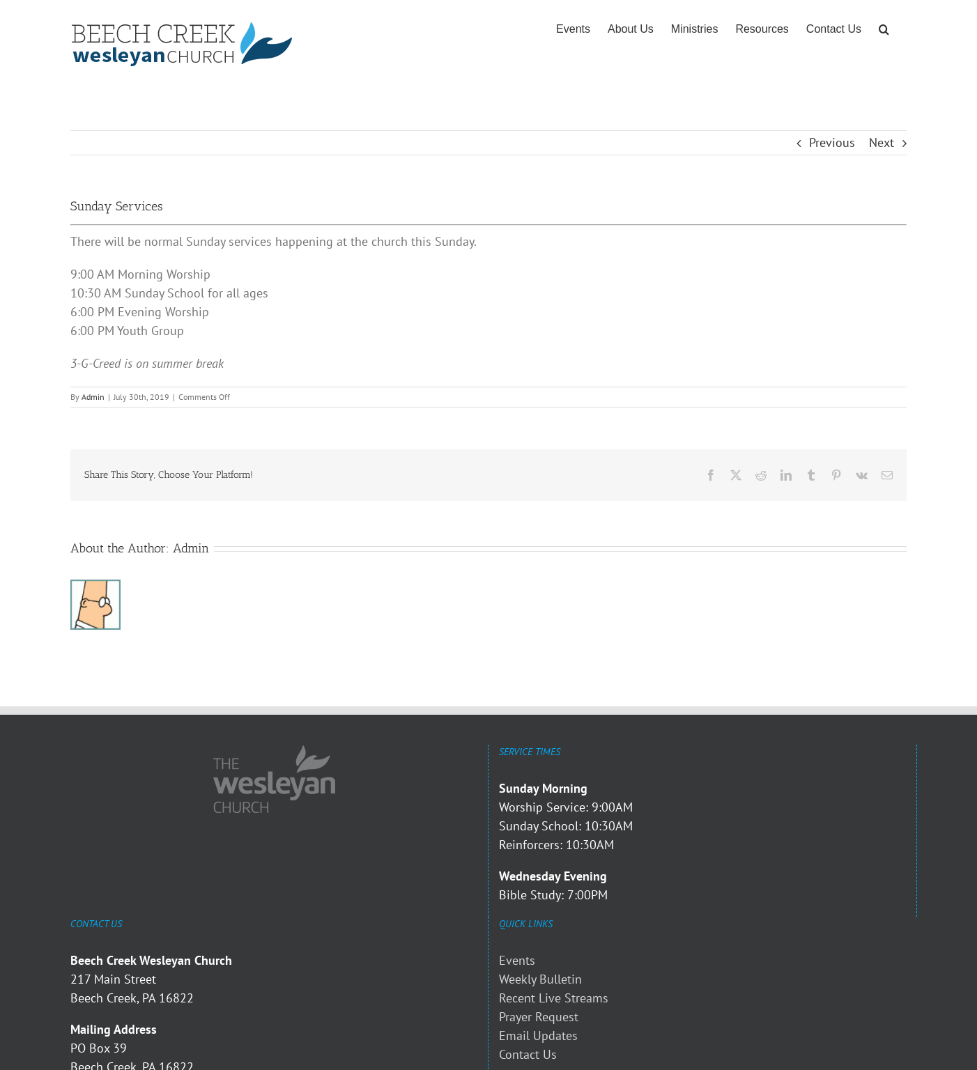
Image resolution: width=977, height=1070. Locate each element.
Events (517, 960)
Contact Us (528, 1054)
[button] (884, 29)
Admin (93, 396)
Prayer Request (538, 1017)
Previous (832, 142)
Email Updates (538, 1036)
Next (881, 142)
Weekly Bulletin (540, 979)
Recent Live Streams (553, 998)
